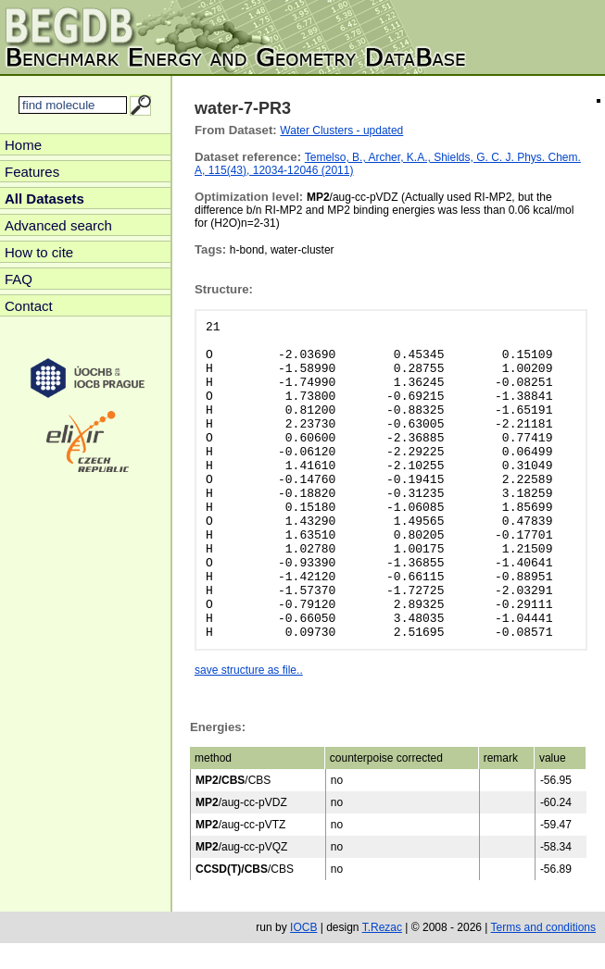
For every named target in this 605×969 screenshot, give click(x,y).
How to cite (39, 252)
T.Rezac (382, 927)
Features (32, 172)
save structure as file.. (249, 670)
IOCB (303, 927)
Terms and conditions (543, 927)
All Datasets (44, 198)
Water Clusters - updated (341, 130)
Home (23, 145)
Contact (29, 306)
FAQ (18, 279)
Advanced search (58, 225)
